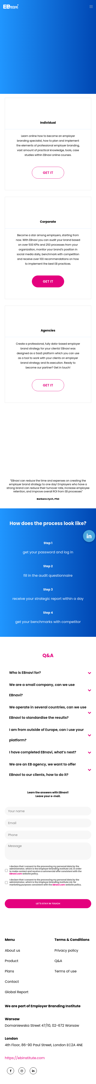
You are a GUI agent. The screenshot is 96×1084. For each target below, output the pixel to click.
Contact (12, 981)
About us (12, 950)
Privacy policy (66, 950)
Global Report (16, 992)
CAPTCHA (13, 892)
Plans (9, 971)
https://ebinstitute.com (25, 1057)
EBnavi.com (15, 873)
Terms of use (66, 971)
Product (11, 960)
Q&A (58, 960)
